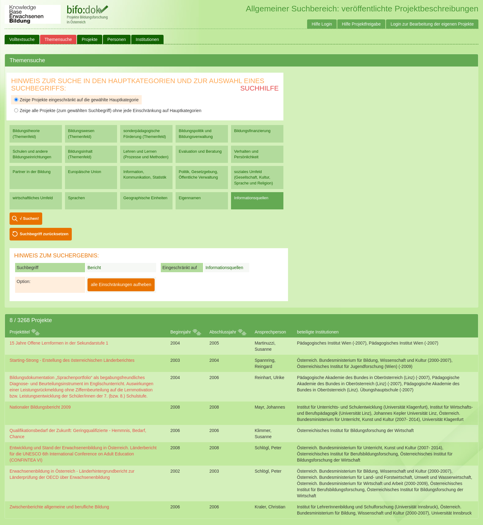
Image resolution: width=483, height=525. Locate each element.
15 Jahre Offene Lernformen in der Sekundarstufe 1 (59, 343)
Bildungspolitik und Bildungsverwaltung (196, 133)
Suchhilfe (259, 88)
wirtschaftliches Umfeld (33, 198)
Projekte (89, 39)
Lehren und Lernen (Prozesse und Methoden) (145, 154)
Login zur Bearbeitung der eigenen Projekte (432, 24)
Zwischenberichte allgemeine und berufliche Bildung (59, 506)
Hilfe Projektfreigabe (361, 24)
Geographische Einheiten (145, 198)
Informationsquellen (251, 198)
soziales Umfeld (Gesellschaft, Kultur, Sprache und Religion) (253, 177)
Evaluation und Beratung (200, 151)
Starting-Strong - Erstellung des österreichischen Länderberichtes (72, 360)
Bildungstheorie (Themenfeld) (26, 133)
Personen (117, 39)
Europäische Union (84, 171)
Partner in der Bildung (32, 171)
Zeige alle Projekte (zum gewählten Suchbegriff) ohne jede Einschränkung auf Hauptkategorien (107, 110)
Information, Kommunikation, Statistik (144, 174)
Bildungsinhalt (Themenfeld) (80, 154)
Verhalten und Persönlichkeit (246, 154)
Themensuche (58, 39)
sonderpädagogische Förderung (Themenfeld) (144, 133)
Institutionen (147, 39)
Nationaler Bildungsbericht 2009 (40, 407)
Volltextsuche (22, 39)
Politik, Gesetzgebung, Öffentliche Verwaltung (198, 174)
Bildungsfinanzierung (252, 130)
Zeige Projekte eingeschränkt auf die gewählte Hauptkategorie (76, 99)
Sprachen (76, 198)
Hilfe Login (322, 24)
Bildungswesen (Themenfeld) (81, 133)
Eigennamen (190, 198)
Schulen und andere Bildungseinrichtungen (32, 154)
